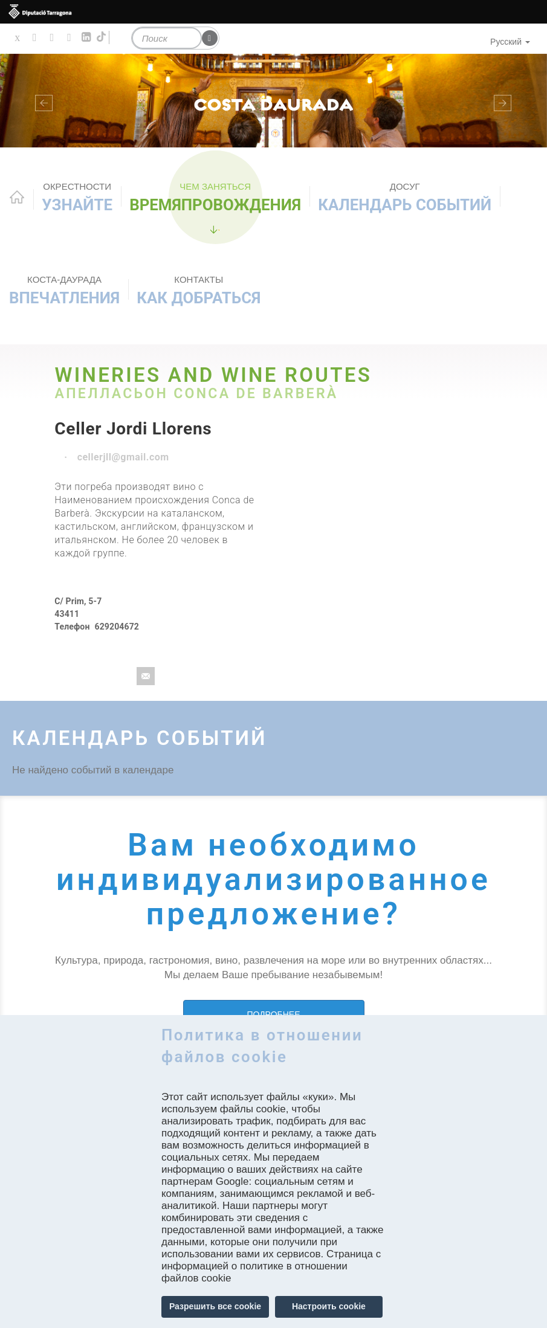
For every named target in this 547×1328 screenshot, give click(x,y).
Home (17, 196)
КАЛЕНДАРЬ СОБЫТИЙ (404, 197)
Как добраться (199, 290)
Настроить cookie (329, 1306)
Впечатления (64, 290)
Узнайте (77, 197)
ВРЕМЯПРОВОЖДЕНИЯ (215, 197)
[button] (41, 101)
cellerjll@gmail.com (123, 457)
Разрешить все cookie (215, 1306)
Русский (510, 42)
